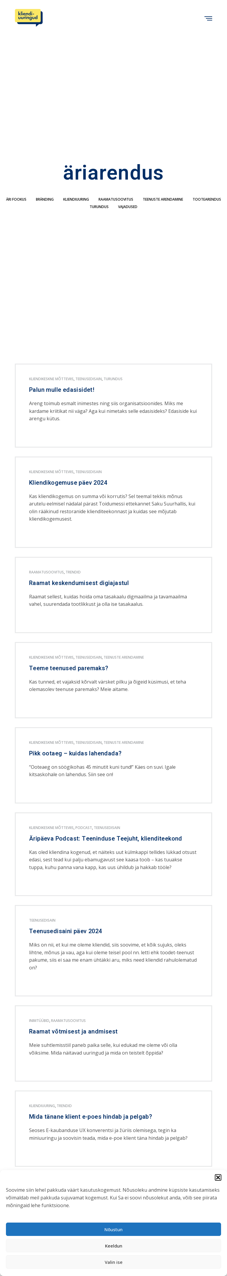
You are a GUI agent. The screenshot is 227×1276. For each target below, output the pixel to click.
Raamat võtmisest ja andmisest (73, 1032)
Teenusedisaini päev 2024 (65, 931)
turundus (99, 206)
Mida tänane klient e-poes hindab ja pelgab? (90, 1117)
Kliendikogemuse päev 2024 (68, 483)
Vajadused (127, 206)
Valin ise (114, 1262)
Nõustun (113, 1229)
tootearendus (207, 199)
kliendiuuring (76, 199)
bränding (45, 199)
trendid (73, 572)
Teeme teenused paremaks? (68, 668)
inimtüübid (39, 1020)
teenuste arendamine (163, 199)
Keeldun (113, 1246)
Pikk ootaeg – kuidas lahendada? (75, 753)
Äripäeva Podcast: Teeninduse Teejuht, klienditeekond (105, 839)
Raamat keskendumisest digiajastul (79, 583)
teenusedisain (88, 378)
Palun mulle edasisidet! (61, 390)
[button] (218, 1177)
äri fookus (16, 199)
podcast (83, 827)
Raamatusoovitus (116, 199)
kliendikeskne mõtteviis (51, 378)
